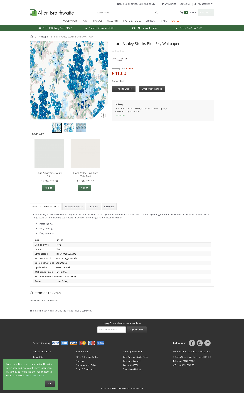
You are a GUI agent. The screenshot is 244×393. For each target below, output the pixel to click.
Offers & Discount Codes (87, 357)
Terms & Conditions (84, 369)
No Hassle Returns (144, 28)
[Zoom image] (104, 116)
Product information (45, 206)
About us (80, 361)
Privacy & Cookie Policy (86, 365)
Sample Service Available (99, 28)
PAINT (85, 20)
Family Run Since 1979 (188, 28)
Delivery (93, 206)
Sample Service (74, 206)
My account (202, 3)
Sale (164, 20)
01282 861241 (150, 3)
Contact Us (38, 357)
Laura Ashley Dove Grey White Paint (85, 174)
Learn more (120, 115)
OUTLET (176, 20)
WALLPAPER (70, 20)
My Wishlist (169, 3)
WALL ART (112, 20)
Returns (109, 206)
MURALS (97, 20)
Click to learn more (34, 375)
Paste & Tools (132, 20)
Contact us (185, 3)
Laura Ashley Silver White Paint (49, 174)
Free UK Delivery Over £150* (55, 28)
